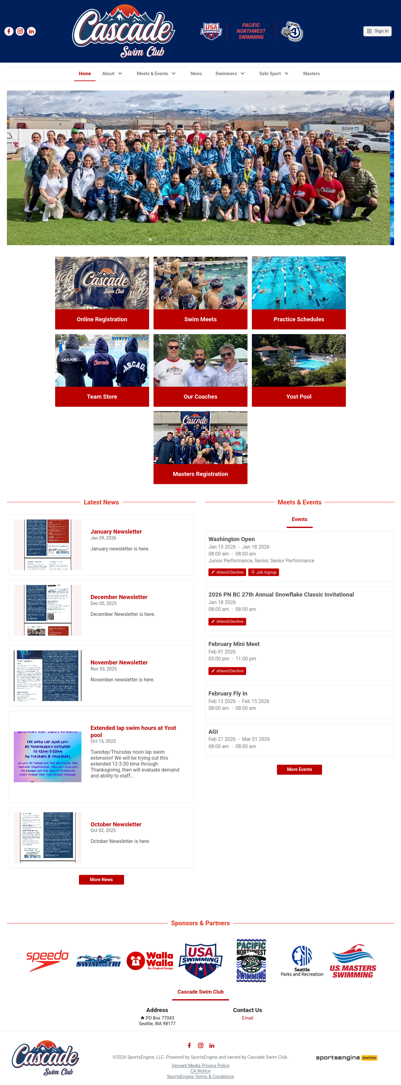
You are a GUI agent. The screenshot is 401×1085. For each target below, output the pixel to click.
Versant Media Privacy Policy (201, 1065)
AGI (213, 731)
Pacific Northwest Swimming (252, 31)
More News (101, 879)
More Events (299, 769)
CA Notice (200, 1071)
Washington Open (231, 539)
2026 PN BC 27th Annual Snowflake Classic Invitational (281, 594)
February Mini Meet (233, 644)
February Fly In (227, 693)
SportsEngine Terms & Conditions (200, 1076)
